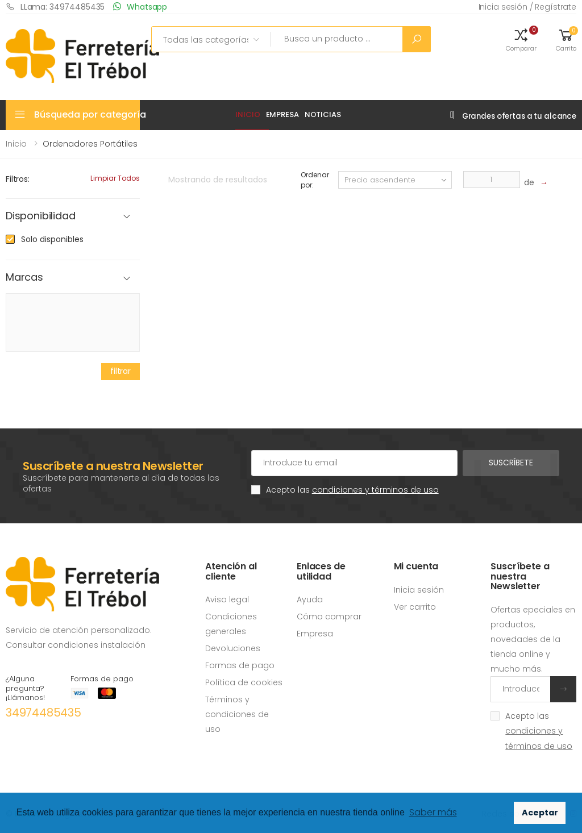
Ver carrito (415, 607)
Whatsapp (140, 6)
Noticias (323, 114)
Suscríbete (511, 462)
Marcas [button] (24, 278)
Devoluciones (232, 648)
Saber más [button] (433, 812)
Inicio (247, 114)
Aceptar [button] (540, 812)
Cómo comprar (329, 616)
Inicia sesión (419, 589)
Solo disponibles (52, 239)
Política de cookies (243, 682)
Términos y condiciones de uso (237, 714)
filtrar (120, 371)
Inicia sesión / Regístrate (527, 7)
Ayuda (310, 599)
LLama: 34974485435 (55, 6)
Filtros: (18, 179)
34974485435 (43, 712)
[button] (521, 39)
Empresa (282, 114)
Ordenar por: (315, 180)
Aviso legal (227, 599)
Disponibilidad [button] (40, 216)
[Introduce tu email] (520, 689)
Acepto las (352, 489)
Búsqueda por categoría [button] (87, 114)
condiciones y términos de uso (375, 489)
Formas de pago (240, 665)
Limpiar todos (115, 178)
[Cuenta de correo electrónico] (354, 463)
